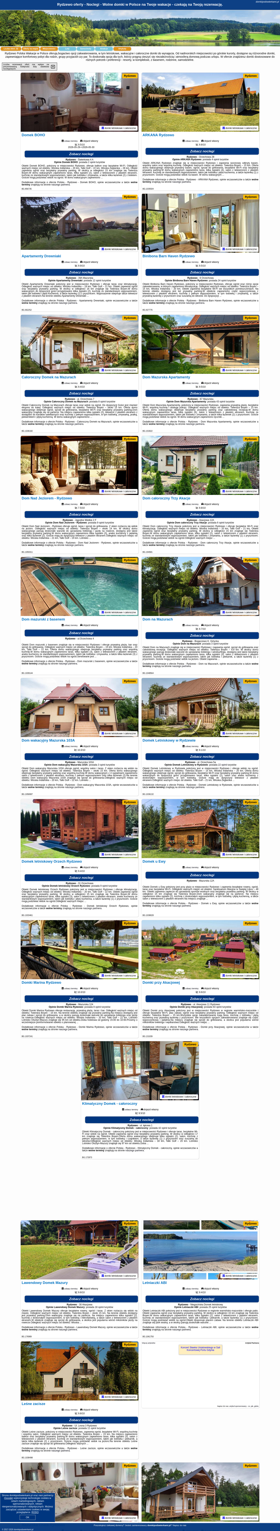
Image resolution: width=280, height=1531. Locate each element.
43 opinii (220, 401)
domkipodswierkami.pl (267, 1)
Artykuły (122, 49)
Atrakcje (104, 49)
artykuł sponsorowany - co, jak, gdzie (244, 1406)
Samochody (85, 49)
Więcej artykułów (148, 1343)
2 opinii (91, 162)
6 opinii (220, 522)
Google (8, 1498)
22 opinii (222, 764)
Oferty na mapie (30, 49)
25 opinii (213, 1307)
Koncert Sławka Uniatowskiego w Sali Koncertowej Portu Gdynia (200, 1348)
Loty (67, 49)
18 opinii (99, 1307)
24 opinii (222, 280)
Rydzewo (130, 75)
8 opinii (102, 401)
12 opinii (97, 280)
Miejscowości (49, 49)
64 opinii (217, 1007)
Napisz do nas (179, 1525)
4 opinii (215, 159)
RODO (35, 1512)
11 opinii (91, 1428)
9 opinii (101, 522)
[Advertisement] (140, 1191)
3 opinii (215, 643)
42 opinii (162, 1128)
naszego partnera (60, 184)
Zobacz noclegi (81, 154)
